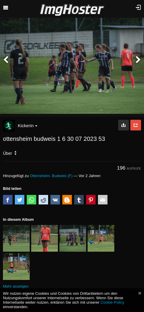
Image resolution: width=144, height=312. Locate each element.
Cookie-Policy (112, 302)
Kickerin (27, 125)
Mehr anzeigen (16, 286)
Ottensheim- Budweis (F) (51, 176)
